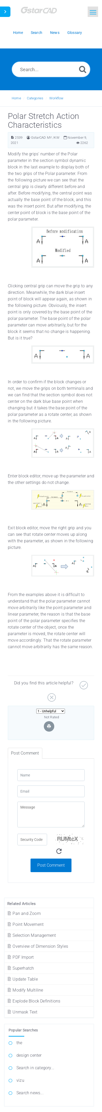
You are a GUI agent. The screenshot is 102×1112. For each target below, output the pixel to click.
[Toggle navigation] (93, 12)
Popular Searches (23, 1030)
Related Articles (21, 903)
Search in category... (35, 1067)
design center (29, 1055)
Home (16, 98)
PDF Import (20, 957)
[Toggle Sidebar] (5, 12)
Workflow (56, 98)
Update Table (22, 979)
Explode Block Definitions (33, 1001)
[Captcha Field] (32, 840)
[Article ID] (12, 137)
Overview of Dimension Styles (37, 946)
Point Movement (25, 924)
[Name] (51, 775)
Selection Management (31, 935)
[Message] (51, 814)
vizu (20, 1080)
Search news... (30, 1092)
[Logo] (46, 12)
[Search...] (51, 69)
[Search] (82, 69)
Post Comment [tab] (25, 753)
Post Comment (51, 865)
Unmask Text (22, 1012)
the (19, 1042)
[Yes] (83, 683)
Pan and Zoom (24, 913)
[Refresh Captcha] (59, 851)
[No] (51, 695)
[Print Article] (49, 726)
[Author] (28, 137)
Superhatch (20, 968)
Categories (35, 98)
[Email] (51, 791)
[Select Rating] (50, 711)
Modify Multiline (25, 990)
